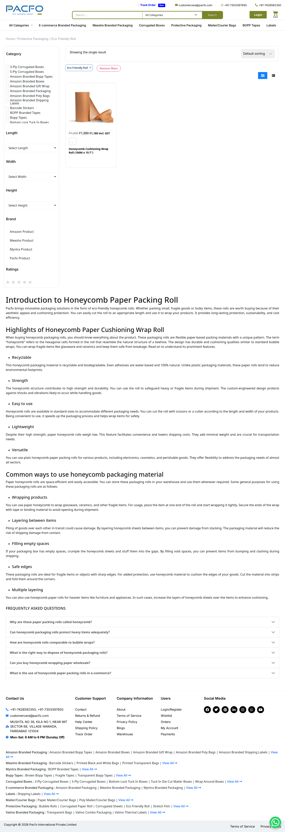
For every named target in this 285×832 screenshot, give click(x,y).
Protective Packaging (186, 25)
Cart (275, 16)
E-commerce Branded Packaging (62, 25)
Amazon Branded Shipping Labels (243, 752)
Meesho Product (22, 240)
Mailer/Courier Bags (222, 25)
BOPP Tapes (251, 25)
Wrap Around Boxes (209, 781)
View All (169, 763)
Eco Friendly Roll (138, 806)
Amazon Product (22, 231)
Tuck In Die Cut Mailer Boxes (171, 781)
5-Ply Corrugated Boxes (89, 781)
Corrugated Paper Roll (76, 806)
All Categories (21, 25)
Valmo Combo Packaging (93, 812)
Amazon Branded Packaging (76, 788)
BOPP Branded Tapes (63, 769)
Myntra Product (21, 249)
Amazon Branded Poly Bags (196, 752)
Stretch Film (161, 806)
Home (10, 39)
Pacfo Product (20, 258)
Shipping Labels (29, 794)
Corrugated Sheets (109, 806)
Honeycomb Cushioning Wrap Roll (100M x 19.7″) (88, 151)
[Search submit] (212, 15)
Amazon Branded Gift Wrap (153, 752)
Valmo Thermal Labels (131, 812)
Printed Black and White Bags (97, 763)
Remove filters (109, 68)
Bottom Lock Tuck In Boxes (128, 781)
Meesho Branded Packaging (113, 25)
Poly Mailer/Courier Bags (97, 800)
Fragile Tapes (64, 775)
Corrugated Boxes (152, 25)
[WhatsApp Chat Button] (275, 822)
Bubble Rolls (48, 806)
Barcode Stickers (61, 763)
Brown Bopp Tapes (38, 775)
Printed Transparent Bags (140, 763)
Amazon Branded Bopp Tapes (70, 752)
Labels (271, 25)
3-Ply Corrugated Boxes (52, 781)
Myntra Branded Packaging (163, 788)
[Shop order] (258, 53)
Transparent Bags (59, 812)
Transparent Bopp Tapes (95, 775)
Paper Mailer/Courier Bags (57, 800)
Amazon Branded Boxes (112, 752)
